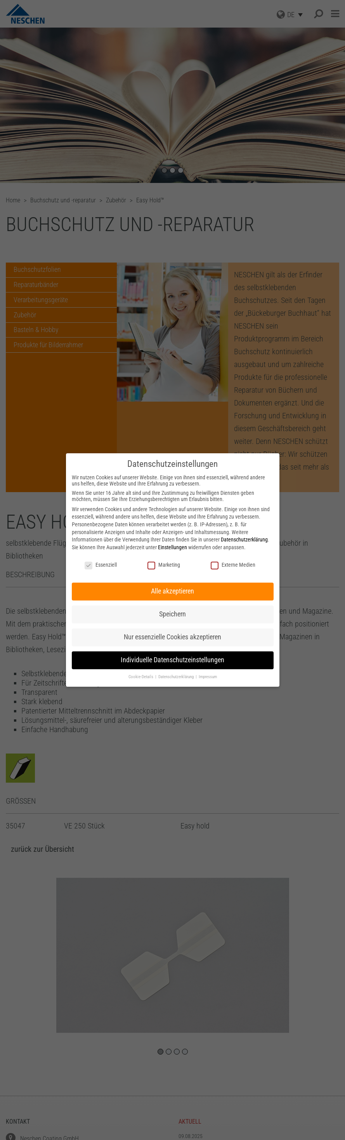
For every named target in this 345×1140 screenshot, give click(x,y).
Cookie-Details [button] (141, 676)
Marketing (163, 565)
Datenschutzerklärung (244, 539)
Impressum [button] (208, 676)
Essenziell (101, 565)
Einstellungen (172, 547)
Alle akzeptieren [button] (172, 591)
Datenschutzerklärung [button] (176, 676)
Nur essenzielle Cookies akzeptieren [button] (172, 637)
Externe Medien (233, 565)
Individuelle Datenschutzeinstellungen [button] (172, 660)
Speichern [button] (172, 614)
